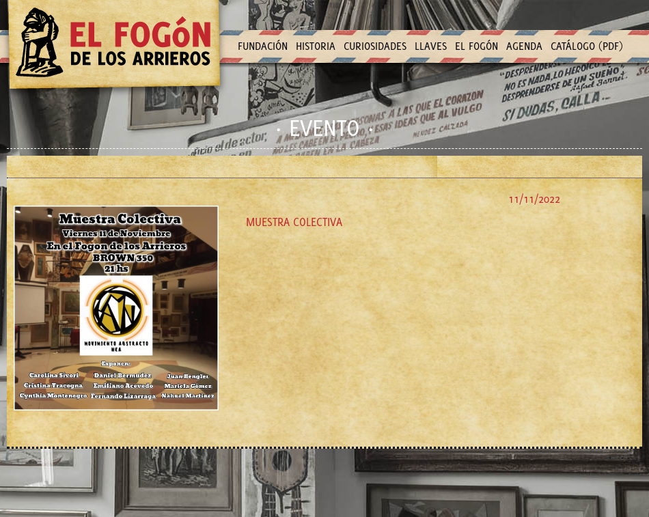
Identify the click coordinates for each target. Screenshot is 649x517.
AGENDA (524, 46)
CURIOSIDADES (375, 46)
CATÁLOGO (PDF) (587, 46)
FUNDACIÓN (263, 46)
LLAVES (431, 46)
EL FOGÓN (476, 46)
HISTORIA (315, 46)
